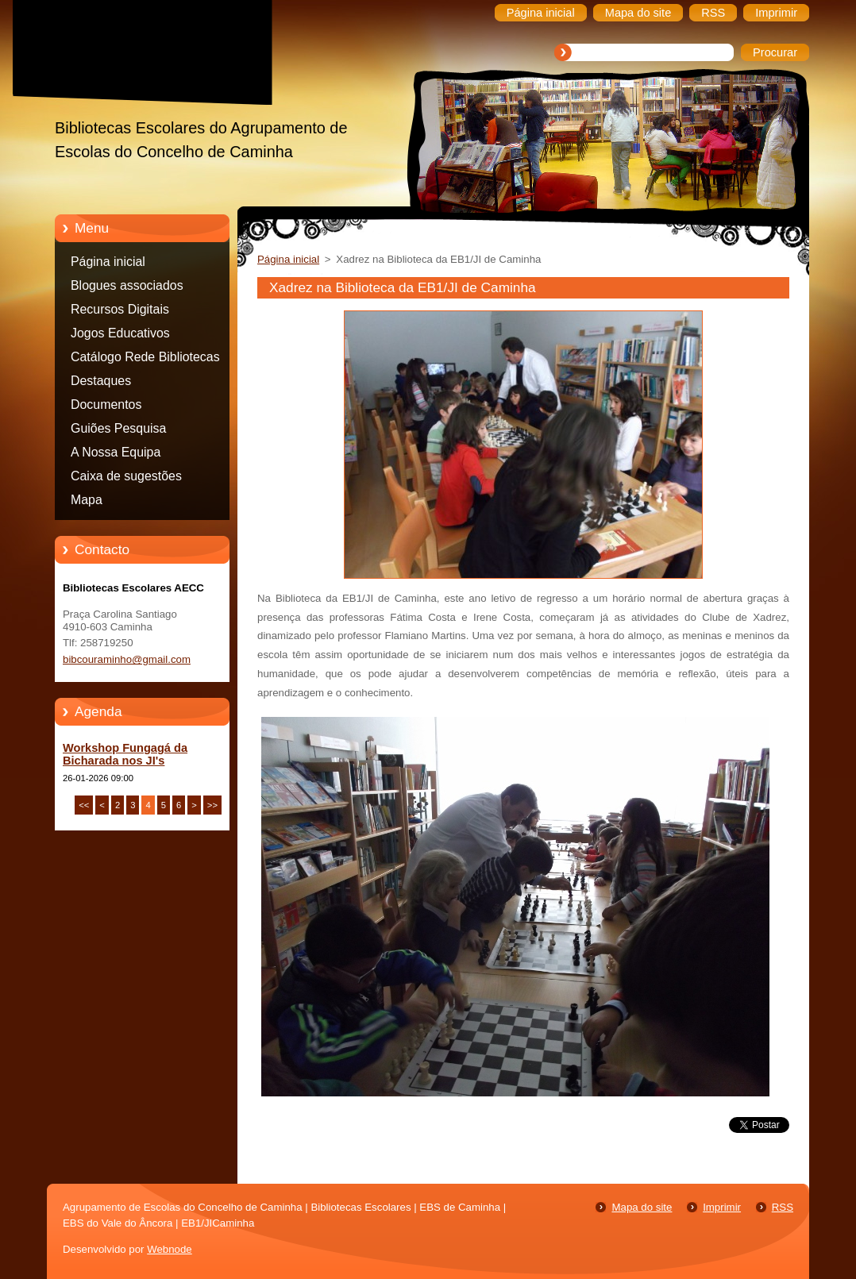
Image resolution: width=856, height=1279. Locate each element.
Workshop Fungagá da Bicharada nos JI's (125, 754)
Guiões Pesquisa (118, 428)
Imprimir (722, 1207)
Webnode (169, 1249)
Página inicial (108, 261)
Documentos (106, 404)
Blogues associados (127, 285)
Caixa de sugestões (126, 476)
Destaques (101, 380)
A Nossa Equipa (115, 452)
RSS (782, 1207)
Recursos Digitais (120, 309)
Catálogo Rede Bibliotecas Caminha (145, 359)
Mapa (86, 500)
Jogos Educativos (120, 333)
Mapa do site (641, 1207)
